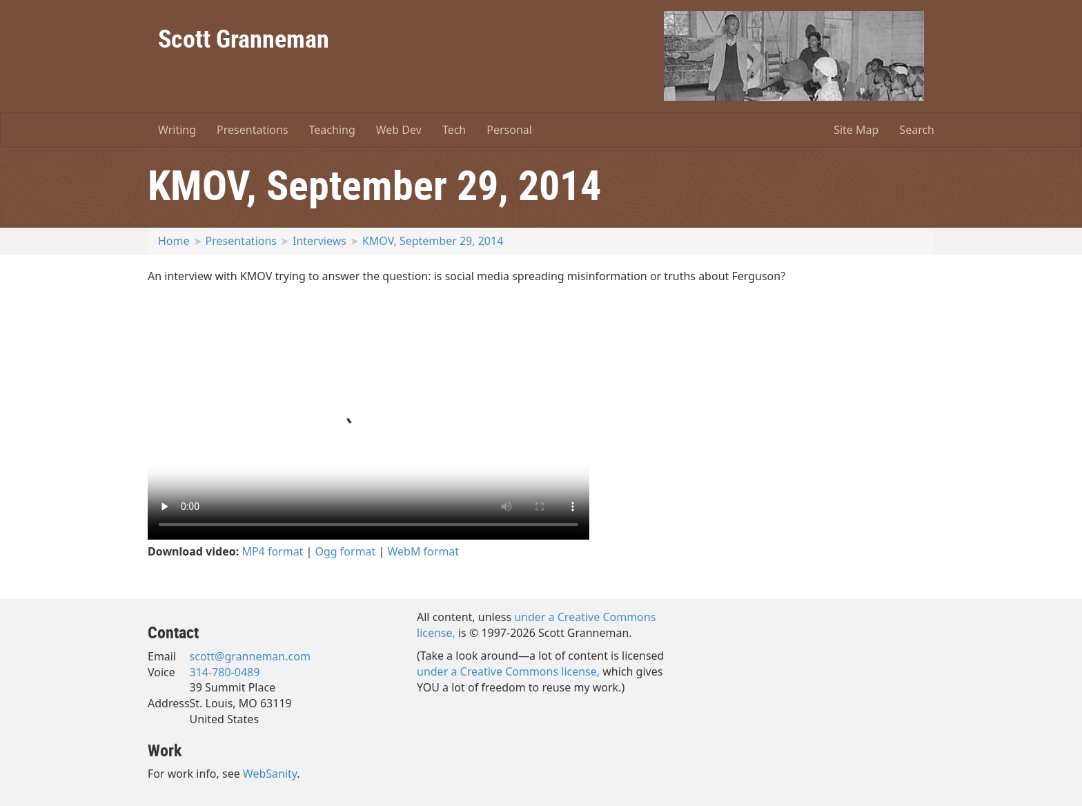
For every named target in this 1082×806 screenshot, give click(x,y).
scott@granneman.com (250, 656)
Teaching (332, 129)
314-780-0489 (225, 672)
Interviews (319, 240)
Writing (177, 129)
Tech (454, 129)
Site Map (856, 129)
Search (916, 129)
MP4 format (272, 551)
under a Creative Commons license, (508, 671)
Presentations (252, 129)
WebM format (424, 551)
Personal (509, 129)
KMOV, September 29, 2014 (432, 240)
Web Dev (399, 129)
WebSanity (270, 773)
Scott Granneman (243, 38)
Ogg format (345, 551)
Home (174, 240)
